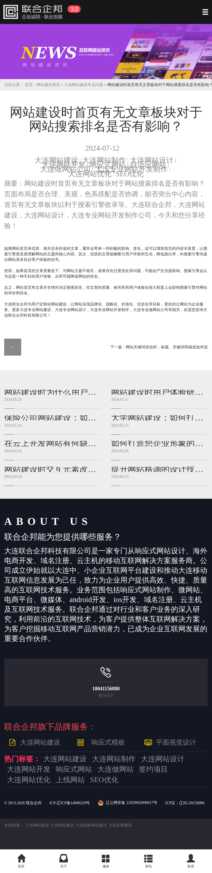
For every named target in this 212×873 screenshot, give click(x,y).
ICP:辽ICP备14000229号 (69, 803)
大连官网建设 (120, 825)
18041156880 (106, 688)
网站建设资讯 (48, 85)
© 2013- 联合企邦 (23, 803)
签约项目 (153, 769)
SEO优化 (130, 174)
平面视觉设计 (176, 742)
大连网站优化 (90, 174)
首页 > (31, 85)
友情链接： (14, 825)
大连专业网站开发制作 (131, 169)
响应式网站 (108, 165)
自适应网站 (148, 165)
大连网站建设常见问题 (84, 85)
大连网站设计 (152, 160)
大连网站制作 (104, 160)
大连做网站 (115, 769)
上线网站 (70, 780)
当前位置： (14, 85)
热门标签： (22, 759)
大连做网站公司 (65, 169)
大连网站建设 (56, 160)
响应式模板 (108, 742)
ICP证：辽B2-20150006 (184, 803)
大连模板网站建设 (91, 825)
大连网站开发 (63, 165)
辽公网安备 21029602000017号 (127, 803)
